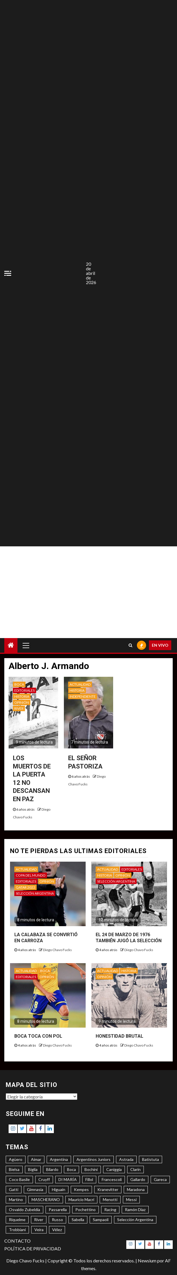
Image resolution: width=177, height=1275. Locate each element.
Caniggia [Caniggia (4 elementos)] (114, 1169)
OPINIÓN (21, 702)
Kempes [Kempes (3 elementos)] (81, 1189)
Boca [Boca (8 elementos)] (71, 1169)
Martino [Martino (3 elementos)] (16, 1199)
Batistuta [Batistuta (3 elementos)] (150, 1159)
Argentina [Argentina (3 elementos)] (59, 1159)
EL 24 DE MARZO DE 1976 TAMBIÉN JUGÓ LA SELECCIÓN (129, 937)
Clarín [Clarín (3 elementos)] (135, 1169)
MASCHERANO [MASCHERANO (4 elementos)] (46, 1199)
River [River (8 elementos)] (38, 1219)
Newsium (147, 1260)
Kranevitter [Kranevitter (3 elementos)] (107, 1189)
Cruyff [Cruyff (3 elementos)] (44, 1179)
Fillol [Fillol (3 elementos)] (89, 1179)
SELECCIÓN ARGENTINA (35, 893)
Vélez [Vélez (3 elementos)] (57, 1229)
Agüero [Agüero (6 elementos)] (15, 1159)
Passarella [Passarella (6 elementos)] (58, 1209)
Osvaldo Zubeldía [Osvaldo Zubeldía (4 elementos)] (24, 1209)
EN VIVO (160, 645)
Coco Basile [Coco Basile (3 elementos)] (19, 1179)
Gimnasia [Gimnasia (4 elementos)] (35, 1189)
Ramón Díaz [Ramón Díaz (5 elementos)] (135, 1209)
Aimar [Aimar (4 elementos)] (36, 1159)
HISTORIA (21, 696)
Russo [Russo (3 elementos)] (57, 1219)
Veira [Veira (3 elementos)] (39, 1229)
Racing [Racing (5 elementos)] (110, 1209)
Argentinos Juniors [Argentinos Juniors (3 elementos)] (93, 1159)
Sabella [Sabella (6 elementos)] (78, 1219)
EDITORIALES (24, 690)
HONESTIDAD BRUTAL (119, 1036)
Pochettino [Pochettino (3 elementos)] (85, 1209)
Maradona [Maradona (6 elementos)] (136, 1189)
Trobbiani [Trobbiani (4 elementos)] (17, 1229)
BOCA (19, 684)
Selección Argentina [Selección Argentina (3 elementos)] (135, 1219)
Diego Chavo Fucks (57, 950)
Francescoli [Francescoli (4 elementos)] (112, 1179)
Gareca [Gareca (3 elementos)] (160, 1179)
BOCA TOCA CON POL (38, 1036)
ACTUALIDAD (80, 684)
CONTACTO (17, 1240)
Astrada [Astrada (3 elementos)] (126, 1159)
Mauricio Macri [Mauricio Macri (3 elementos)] (81, 1199)
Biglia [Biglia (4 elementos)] (33, 1169)
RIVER (18, 708)
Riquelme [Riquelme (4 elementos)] (17, 1219)
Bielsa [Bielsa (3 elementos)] (14, 1169)
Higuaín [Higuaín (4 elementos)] (58, 1189)
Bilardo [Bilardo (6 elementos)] (52, 1169)
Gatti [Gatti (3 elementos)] (13, 1189)
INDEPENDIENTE (83, 696)
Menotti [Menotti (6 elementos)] (110, 1199)
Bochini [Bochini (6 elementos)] (91, 1169)
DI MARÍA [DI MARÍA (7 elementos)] (67, 1179)
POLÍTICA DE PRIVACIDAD (32, 1248)
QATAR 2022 (25, 887)
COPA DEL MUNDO (31, 875)
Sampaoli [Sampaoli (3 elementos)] (101, 1219)
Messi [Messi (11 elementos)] (131, 1199)
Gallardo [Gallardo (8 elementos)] (137, 1179)
